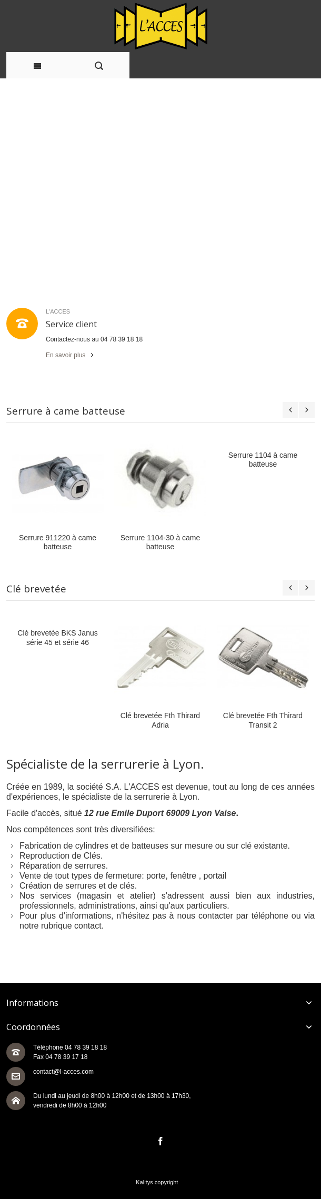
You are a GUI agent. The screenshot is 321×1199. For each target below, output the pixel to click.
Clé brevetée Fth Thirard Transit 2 (263, 720)
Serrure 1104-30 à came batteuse (160, 542)
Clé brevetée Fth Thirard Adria (160, 720)
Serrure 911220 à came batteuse (57, 542)
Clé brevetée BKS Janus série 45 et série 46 (57, 637)
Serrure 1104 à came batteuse (262, 459)
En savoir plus (65, 355)
